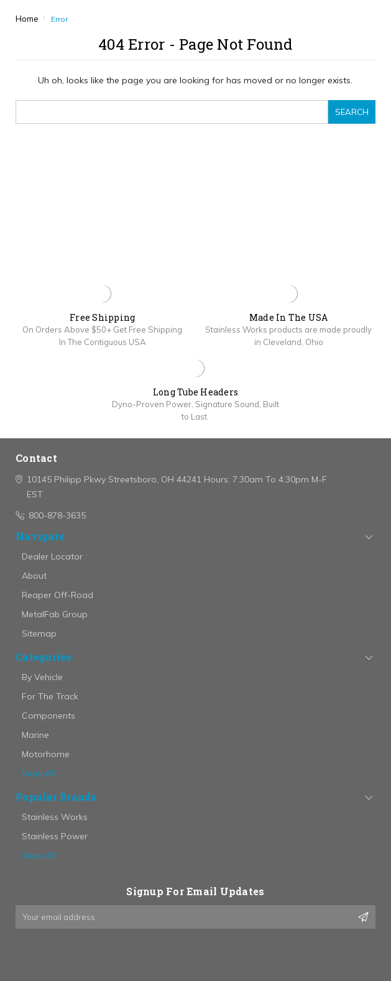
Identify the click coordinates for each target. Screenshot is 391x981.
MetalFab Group (55, 614)
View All (38, 773)
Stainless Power (55, 836)
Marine (35, 734)
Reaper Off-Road (57, 595)
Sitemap (39, 633)
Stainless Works (55, 816)
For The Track (50, 696)
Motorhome (46, 754)
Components (48, 715)
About (34, 575)
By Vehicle (42, 677)
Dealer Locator (52, 556)
